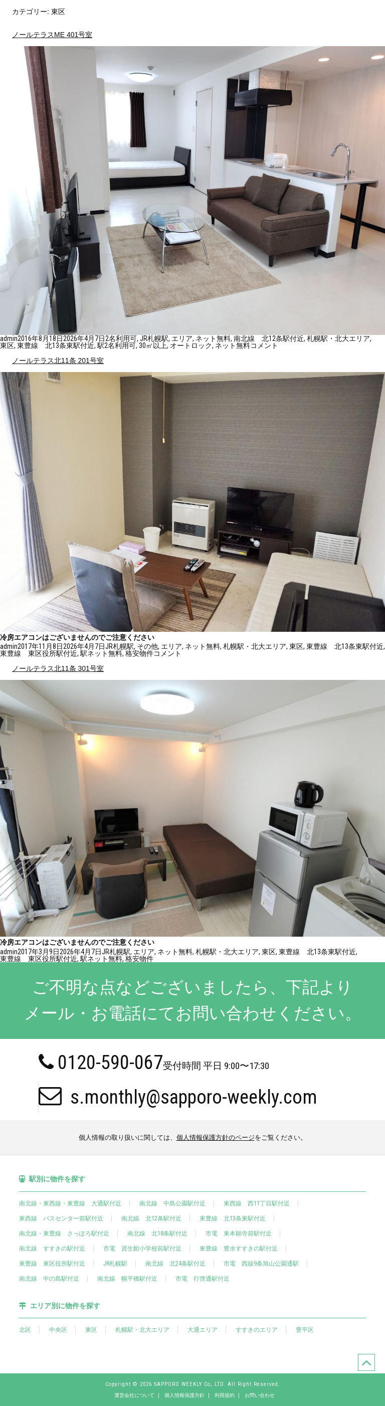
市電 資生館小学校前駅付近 (142, 1248)
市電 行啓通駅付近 (202, 1278)
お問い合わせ (260, 1395)
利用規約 (225, 1395)
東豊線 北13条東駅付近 (55, 345)
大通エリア (202, 1329)
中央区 (58, 1329)
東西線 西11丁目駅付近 (257, 1203)
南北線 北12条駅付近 (269, 338)
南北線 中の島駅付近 (49, 1278)
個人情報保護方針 (184, 1395)
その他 (147, 646)
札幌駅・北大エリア (338, 338)
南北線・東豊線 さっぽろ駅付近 (64, 1233)
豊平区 (305, 1329)
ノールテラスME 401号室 (52, 34)
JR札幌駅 (154, 338)
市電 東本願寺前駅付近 (239, 1233)
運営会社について (134, 1395)
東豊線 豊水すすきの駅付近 (239, 1248)
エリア (181, 338)
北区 (25, 1329)
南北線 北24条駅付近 (175, 1263)
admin (9, 338)
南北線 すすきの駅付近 (52, 1248)
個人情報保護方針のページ (215, 1137)
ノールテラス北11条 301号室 (58, 668)
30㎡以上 (153, 345)
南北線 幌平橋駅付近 (127, 1278)
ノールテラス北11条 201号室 (58, 360)
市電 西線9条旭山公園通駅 (261, 1263)
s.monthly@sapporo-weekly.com (178, 1096)
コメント (264, 345)
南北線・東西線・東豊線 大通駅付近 (70, 1203)
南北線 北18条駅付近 (157, 1233)
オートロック (191, 345)
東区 (7, 345)
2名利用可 (121, 338)
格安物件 (139, 653)
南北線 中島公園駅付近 (172, 1203)
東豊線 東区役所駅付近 (38, 653)
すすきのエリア (257, 1329)
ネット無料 (213, 338)
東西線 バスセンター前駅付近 (61, 1218)
